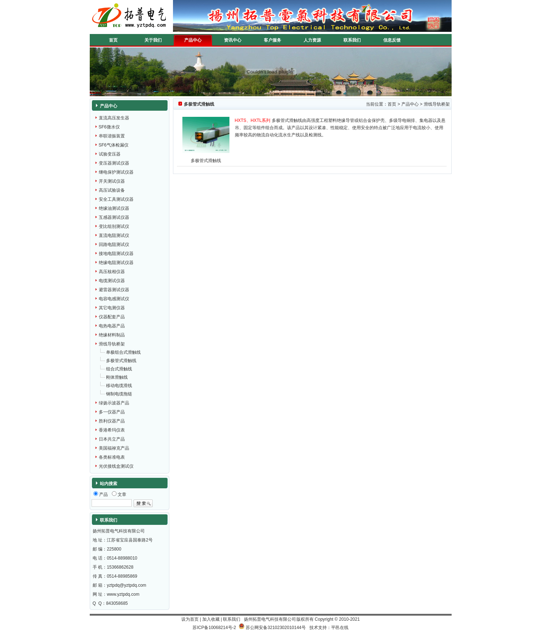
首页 (113, 40)
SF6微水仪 (109, 126)
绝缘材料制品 (112, 334)
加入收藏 (211, 619)
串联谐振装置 (112, 136)
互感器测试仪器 (114, 217)
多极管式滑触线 (121, 360)
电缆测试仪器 (112, 280)
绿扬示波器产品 (114, 402)
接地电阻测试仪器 (116, 253)
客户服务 (272, 40)
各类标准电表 (112, 457)
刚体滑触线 (117, 377)
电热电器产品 (112, 325)
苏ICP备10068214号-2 (214, 627)
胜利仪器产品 (112, 421)
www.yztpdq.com (123, 594)
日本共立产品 (112, 439)
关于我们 (153, 40)
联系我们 (352, 40)
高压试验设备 (112, 190)
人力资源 (312, 40)
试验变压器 (110, 154)
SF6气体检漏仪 (113, 145)
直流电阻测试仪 (114, 235)
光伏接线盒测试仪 (116, 466)
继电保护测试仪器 (116, 172)
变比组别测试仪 (114, 226)
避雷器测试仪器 (114, 289)
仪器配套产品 (112, 316)
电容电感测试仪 (114, 298)
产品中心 (193, 40)
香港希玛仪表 (112, 430)
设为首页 (190, 619)
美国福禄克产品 (114, 448)
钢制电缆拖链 (119, 393)
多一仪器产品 (112, 412)
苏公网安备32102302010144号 (275, 627)
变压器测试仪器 (114, 163)
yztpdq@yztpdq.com (126, 585)
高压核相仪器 (112, 271)
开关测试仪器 (112, 181)
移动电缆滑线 (119, 385)
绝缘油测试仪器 (114, 208)
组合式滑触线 (119, 368)
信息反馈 (392, 40)
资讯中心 (232, 40)
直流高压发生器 (114, 117)
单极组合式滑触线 (123, 352)
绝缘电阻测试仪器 (116, 262)
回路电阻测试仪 (114, 244)
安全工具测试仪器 (116, 199)
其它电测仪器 (112, 307)
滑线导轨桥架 (112, 344)
